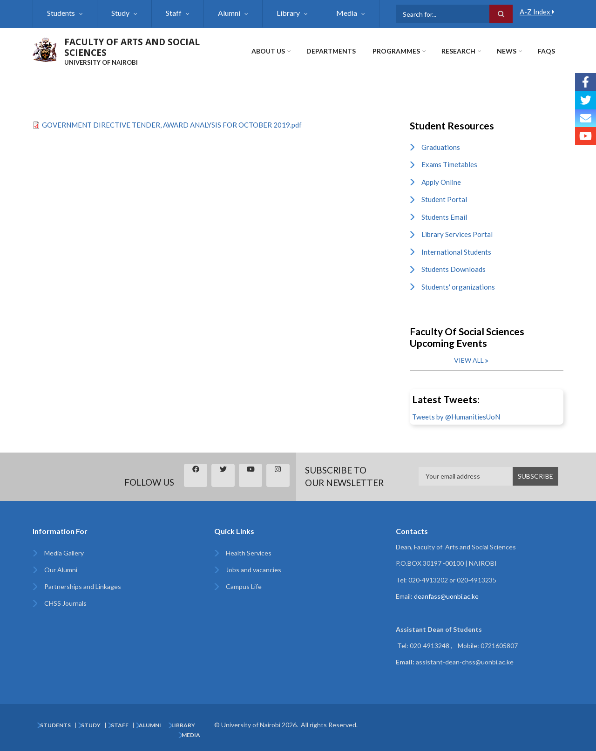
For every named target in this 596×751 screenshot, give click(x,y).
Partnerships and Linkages (82, 586)
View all (469, 360)
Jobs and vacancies (253, 570)
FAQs (546, 51)
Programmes (396, 51)
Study (120, 12)
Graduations (440, 147)
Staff (174, 12)
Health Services (248, 553)
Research (458, 51)
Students (61, 12)
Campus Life (244, 586)
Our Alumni (60, 570)
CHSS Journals (65, 603)
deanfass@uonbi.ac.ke (446, 596)
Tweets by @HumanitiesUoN (456, 417)
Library (288, 12)
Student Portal (444, 199)
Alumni (229, 12)
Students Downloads (453, 269)
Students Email (444, 217)
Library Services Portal (457, 234)
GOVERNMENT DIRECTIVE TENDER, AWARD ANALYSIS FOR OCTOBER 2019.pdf (172, 125)
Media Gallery (64, 553)
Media (346, 12)
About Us (268, 51)
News (506, 51)
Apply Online (441, 182)
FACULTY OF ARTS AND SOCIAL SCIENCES (132, 47)
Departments (331, 51)
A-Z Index (537, 11)
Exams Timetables (449, 164)
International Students (456, 252)
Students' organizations (458, 287)
